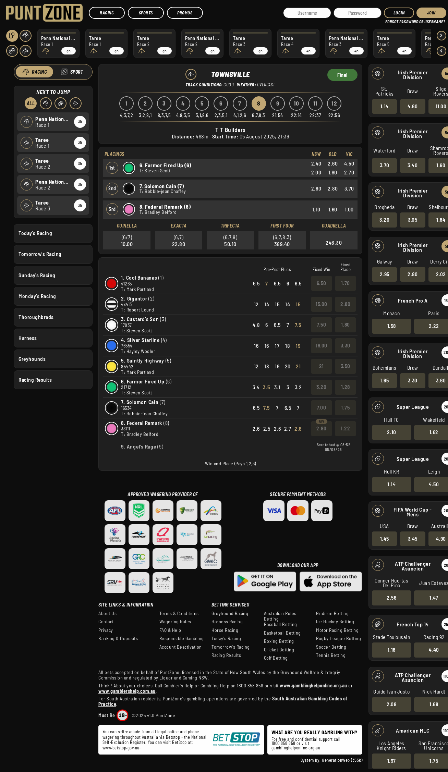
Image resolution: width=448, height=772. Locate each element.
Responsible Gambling (181, 638)
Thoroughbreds (36, 317)
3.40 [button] (412, 165)
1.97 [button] (391, 761)
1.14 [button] (384, 106)
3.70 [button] (384, 165)
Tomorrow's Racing (40, 254)
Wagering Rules (175, 621)
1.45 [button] (384, 538)
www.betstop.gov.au (121, 747)
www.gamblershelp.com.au (127, 691)
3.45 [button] (412, 538)
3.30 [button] (412, 380)
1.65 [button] (384, 380)
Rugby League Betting (338, 638)
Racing (107, 12)
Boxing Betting (279, 641)
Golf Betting (276, 658)
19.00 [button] (321, 345)
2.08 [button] (391, 704)
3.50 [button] (345, 366)
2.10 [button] (391, 432)
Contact (106, 621)
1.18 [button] (391, 650)
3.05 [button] (412, 220)
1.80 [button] (345, 324)
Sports (146, 12)
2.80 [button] (412, 274)
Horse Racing (224, 630)
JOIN (431, 12)
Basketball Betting (282, 633)
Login (399, 12)
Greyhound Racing (229, 613)
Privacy (105, 630)
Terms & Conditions (179, 613)
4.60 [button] (412, 106)
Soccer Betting (331, 647)
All (30, 103)
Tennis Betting (331, 655)
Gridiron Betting (332, 613)
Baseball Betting (280, 624)
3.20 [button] (384, 220)
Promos (184, 12)
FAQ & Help (170, 630)
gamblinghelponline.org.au (295, 747)
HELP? (390, 20)
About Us (107, 613)
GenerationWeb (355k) (342, 760)
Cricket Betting (279, 649)
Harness (28, 337)
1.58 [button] (391, 326)
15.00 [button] (321, 304)
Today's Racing (35, 233)
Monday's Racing (37, 296)
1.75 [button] (345, 407)
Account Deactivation (180, 647)
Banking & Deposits (118, 638)
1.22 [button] (345, 428)
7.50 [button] (321, 324)
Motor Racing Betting (337, 630)
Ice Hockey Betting (335, 621)
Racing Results (35, 380)
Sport (76, 72)
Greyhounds (32, 359)
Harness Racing (227, 621)
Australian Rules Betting (280, 616)
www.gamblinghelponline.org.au (313, 685)
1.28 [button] (345, 387)
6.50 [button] (321, 283)
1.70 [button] (345, 283)
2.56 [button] (391, 598)
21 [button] (321, 366)
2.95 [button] (384, 274)
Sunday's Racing (37, 275)
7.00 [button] (321, 407)
